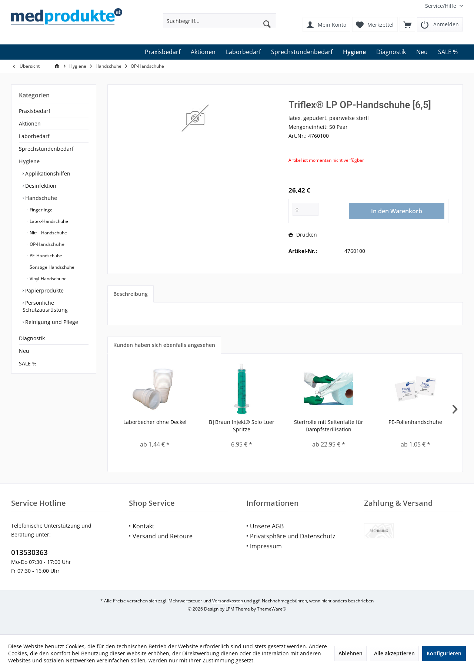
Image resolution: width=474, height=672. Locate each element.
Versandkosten (227, 601)
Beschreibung (130, 293)
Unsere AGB (267, 526)
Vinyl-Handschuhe (48, 278)
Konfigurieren (444, 653)
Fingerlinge (41, 210)
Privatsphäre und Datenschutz (293, 536)
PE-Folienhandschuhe (415, 421)
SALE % (28, 363)
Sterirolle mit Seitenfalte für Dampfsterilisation (328, 425)
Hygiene (29, 161)
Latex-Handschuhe (48, 221)
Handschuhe (40, 197)
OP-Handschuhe (46, 244)
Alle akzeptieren (394, 653)
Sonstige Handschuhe (51, 267)
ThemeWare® (271, 609)
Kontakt (143, 526)
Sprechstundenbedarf (46, 148)
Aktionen (30, 123)
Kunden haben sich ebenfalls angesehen (164, 344)
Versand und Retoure (163, 536)
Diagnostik (32, 338)
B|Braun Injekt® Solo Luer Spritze (241, 425)
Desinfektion (40, 185)
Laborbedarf (34, 136)
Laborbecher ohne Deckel (155, 421)
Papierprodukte (44, 290)
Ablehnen (350, 653)
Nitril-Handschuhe (48, 233)
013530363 (29, 552)
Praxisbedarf (34, 110)
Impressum (266, 546)
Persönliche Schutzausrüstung (45, 306)
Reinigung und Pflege (51, 321)
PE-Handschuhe (45, 256)
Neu (24, 350)
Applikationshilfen (47, 173)
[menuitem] (441, 5)
